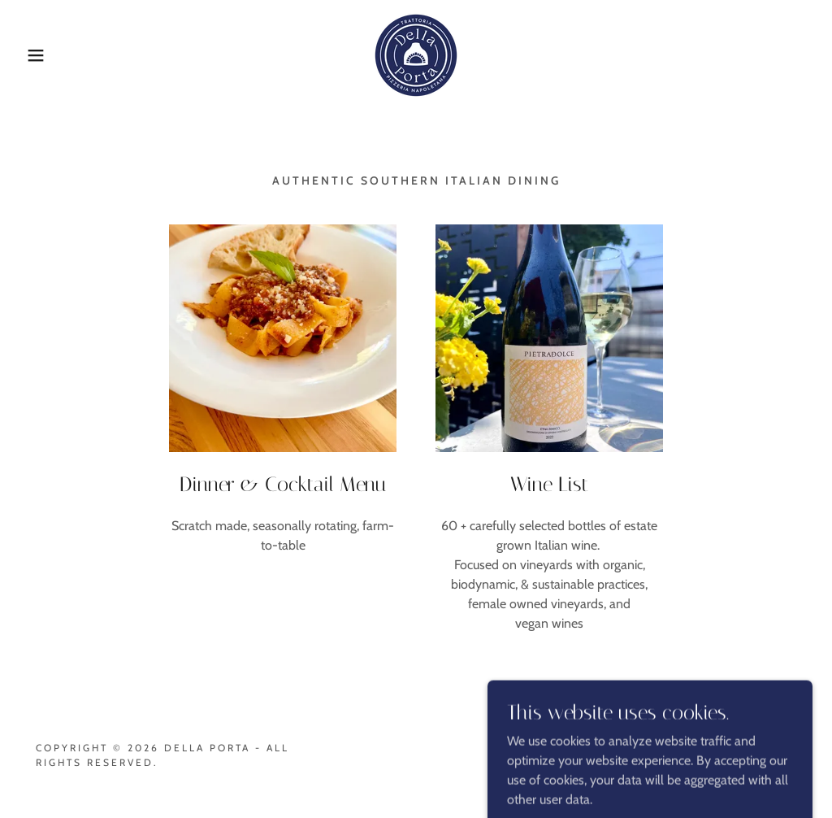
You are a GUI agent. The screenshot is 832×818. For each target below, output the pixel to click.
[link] (416, 54)
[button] (41, 55)
